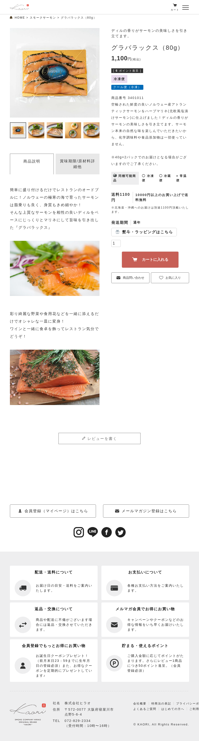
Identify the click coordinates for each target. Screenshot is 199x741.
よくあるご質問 (141, 714)
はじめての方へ (170, 714)
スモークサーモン (43, 17)
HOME (20, 17)
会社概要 (136, 709)
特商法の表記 (158, 709)
